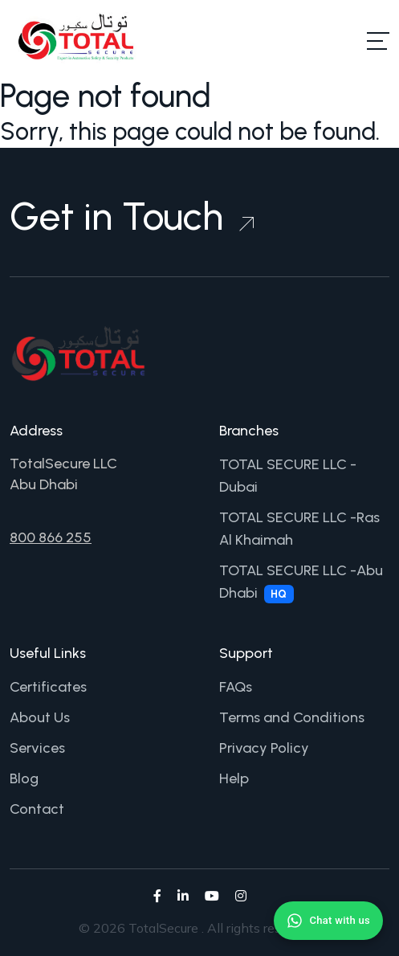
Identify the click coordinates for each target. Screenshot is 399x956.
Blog (24, 778)
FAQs (235, 687)
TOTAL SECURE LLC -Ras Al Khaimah (299, 529)
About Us (40, 717)
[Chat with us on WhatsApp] (328, 920)
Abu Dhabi (44, 484)
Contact (37, 809)
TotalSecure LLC (63, 463)
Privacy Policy (264, 748)
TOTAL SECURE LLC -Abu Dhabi (301, 582)
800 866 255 (51, 537)
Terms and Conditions (291, 717)
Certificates (48, 687)
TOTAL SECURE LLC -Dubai (287, 476)
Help (234, 778)
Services (37, 748)
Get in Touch (132, 216)
